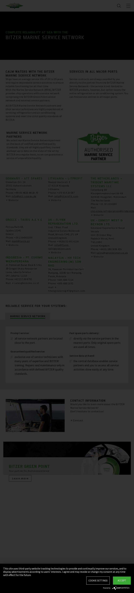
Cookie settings (98, 580)
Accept (122, 580)
